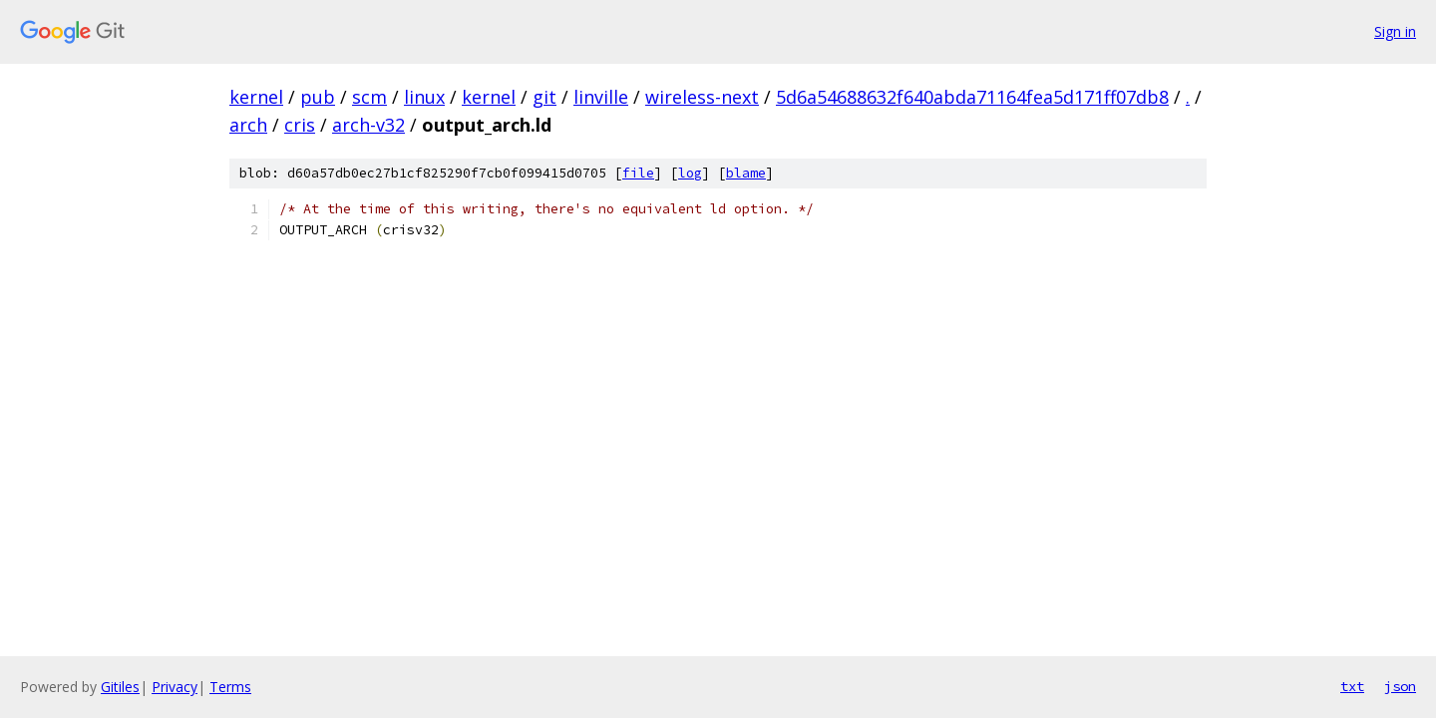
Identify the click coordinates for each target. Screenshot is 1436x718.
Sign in (1395, 31)
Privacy (174, 686)
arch (248, 125)
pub (317, 97)
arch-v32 (368, 125)
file (638, 173)
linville (600, 97)
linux (424, 97)
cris (299, 125)
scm (369, 97)
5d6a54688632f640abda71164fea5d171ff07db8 (972, 97)
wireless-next (702, 97)
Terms (230, 686)
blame (746, 173)
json (1400, 686)
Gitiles (120, 686)
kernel (256, 97)
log (690, 173)
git (544, 97)
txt (1352, 686)
